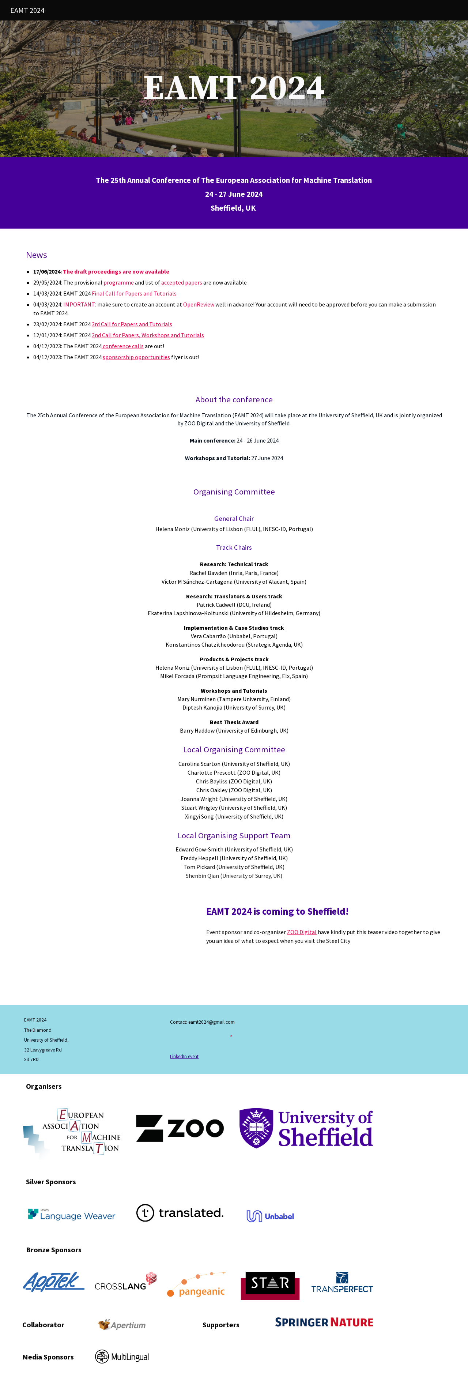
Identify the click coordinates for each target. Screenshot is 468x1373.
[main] (234, 89)
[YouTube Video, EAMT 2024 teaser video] (108, 948)
